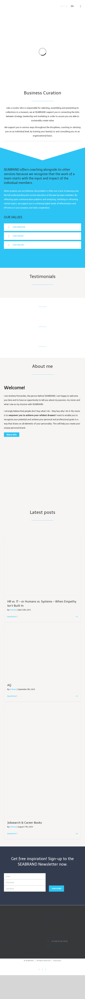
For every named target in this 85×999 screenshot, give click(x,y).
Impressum (57, 960)
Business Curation (53, 913)
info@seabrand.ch (59, 946)
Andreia (13, 610)
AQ (9, 685)
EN (72, 6)
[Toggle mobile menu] (80, 6)
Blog (6, 944)
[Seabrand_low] (42, 485)
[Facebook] (61, 6)
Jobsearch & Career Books (24, 822)
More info (12, 434)
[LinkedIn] (66, 6)
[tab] (42, 227)
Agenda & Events (12, 937)
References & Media (53, 919)
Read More (11, 617)
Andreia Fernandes (55, 937)
